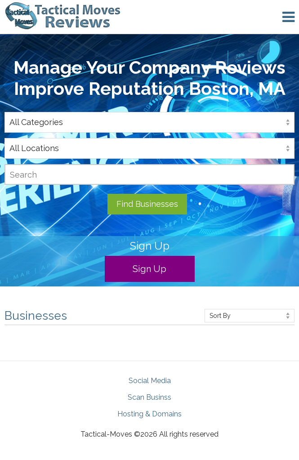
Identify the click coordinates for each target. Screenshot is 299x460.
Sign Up (149, 268)
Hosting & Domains (149, 414)
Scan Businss (149, 397)
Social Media (150, 380)
